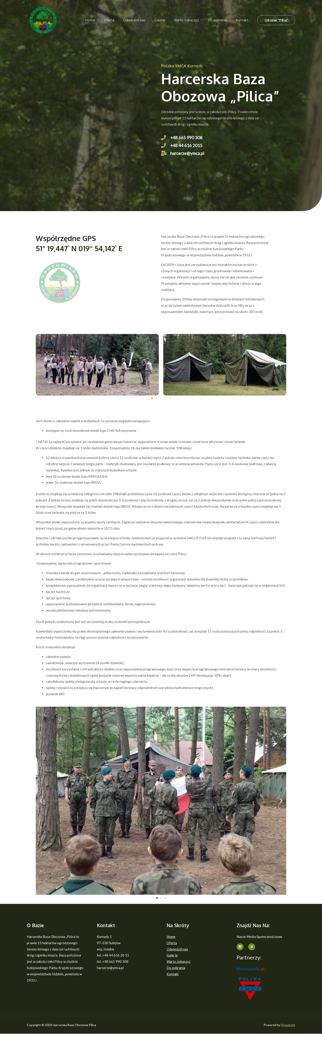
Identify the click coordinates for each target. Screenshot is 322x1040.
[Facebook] (240, 953)
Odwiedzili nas (146, 20)
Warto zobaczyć (193, 20)
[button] (152, 404)
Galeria (169, 20)
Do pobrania (221, 20)
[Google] (251, 953)
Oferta (124, 20)
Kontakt (243, 20)
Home (108, 20)
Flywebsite (287, 1031)
